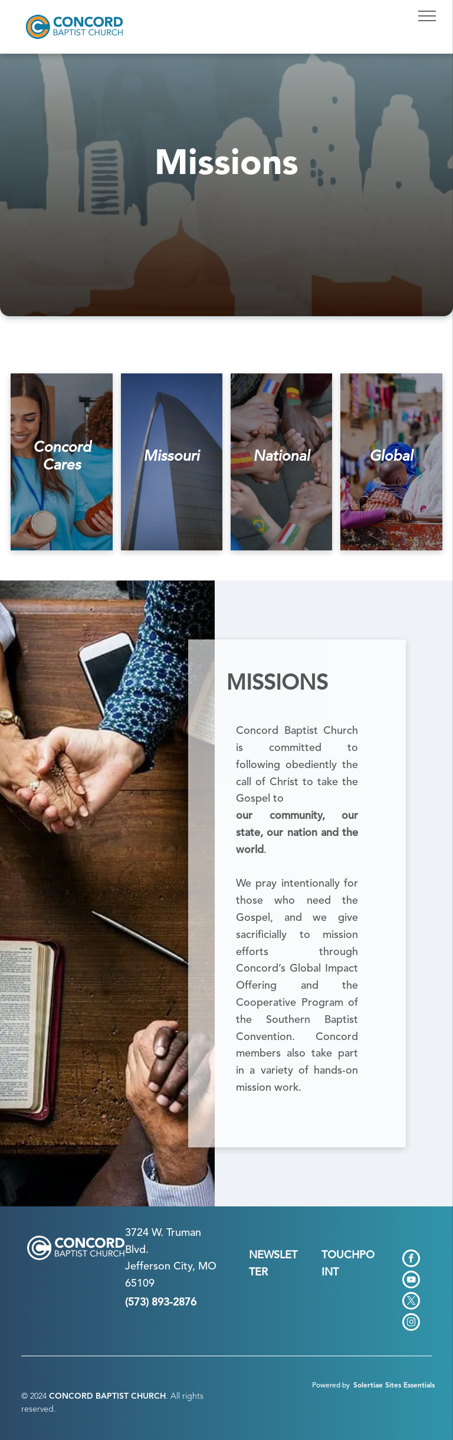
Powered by (331, 1385)
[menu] (427, 16)
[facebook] (411, 1259)
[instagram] (411, 1323)
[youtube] (411, 1281)
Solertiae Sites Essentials (394, 1385)
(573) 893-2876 (160, 1302)
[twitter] (411, 1302)
